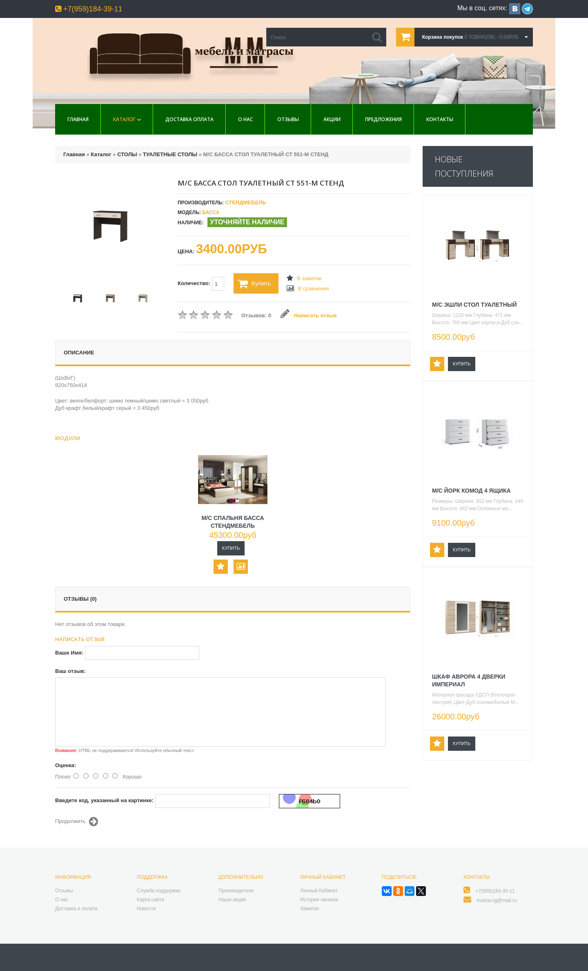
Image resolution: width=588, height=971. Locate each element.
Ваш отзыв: (70, 671)
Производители (236, 891)
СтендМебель (245, 202)
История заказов (319, 899)
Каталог (124, 119)
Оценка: (65, 765)
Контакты (439, 119)
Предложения (383, 119)
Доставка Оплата (189, 119)
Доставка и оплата (76, 908)
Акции (332, 119)
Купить (254, 284)
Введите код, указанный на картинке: (104, 800)
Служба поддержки (158, 891)
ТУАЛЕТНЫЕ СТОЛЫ (170, 154)
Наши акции (232, 899)
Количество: (201, 284)
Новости (146, 908)
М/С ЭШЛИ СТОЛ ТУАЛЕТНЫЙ (474, 304)
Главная (78, 119)
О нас (245, 119)
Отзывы (288, 119)
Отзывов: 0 (256, 315)
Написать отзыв (308, 315)
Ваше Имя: (69, 653)
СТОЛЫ (127, 154)
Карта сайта (150, 899)
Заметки (309, 908)
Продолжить (76, 821)
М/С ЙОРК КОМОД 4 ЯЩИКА (471, 490)
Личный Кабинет (319, 891)
